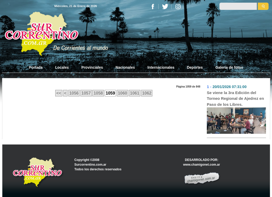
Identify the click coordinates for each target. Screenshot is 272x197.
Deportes (195, 67)
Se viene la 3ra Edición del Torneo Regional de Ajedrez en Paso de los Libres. (235, 98)
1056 (74, 93)
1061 (135, 93)
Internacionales (160, 67)
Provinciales (92, 67)
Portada (39, 67)
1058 (98, 93)
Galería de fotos (229, 67)
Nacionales (125, 67)
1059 (110, 93)
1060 (122, 93)
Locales (62, 67)
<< (58, 93)
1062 (147, 93)
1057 (86, 93)
